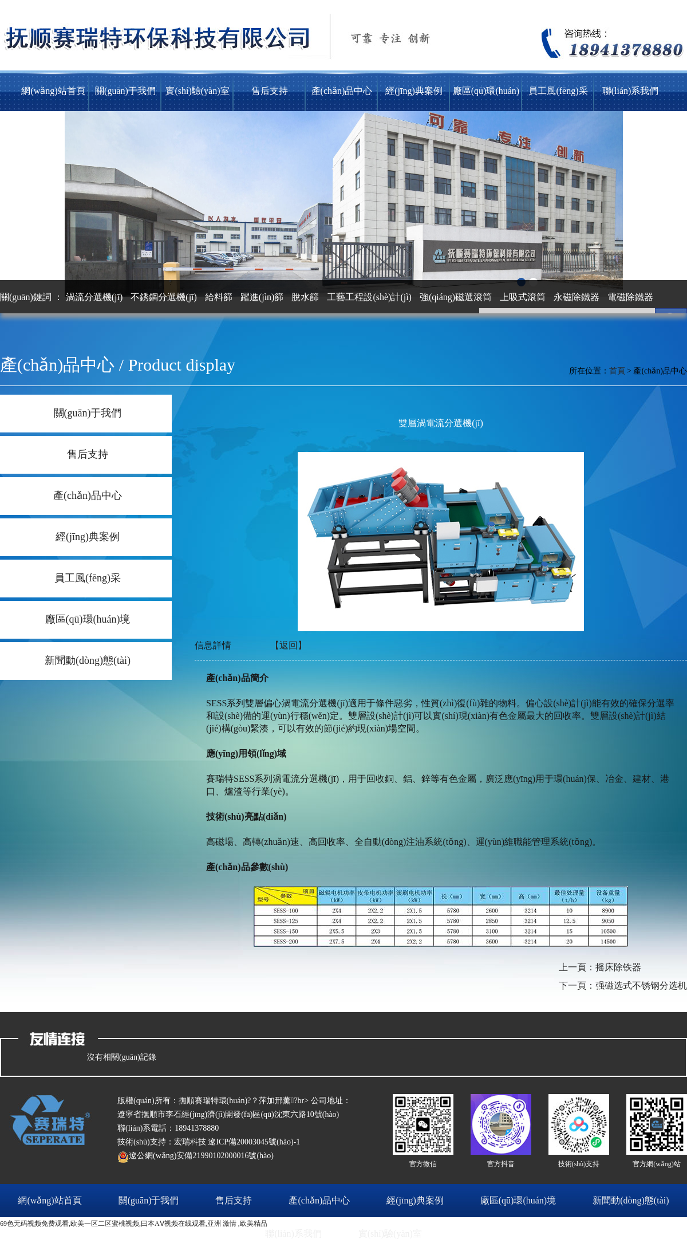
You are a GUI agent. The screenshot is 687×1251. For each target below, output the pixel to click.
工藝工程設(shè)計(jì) (369, 297)
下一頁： (577, 985)
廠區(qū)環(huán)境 (486, 98)
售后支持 (269, 91)
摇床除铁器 (618, 967)
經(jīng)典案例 (414, 91)
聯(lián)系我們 (630, 91)
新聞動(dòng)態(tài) (88, 660)
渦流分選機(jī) (94, 297)
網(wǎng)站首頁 (53, 91)
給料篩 (218, 297)
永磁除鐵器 (576, 297)
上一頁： (577, 967)
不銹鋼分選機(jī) (164, 297)
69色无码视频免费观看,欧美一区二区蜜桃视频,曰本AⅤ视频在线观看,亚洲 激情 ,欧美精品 (133, 1223)
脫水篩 (305, 297)
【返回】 (288, 645)
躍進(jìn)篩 (262, 297)
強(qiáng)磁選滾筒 (456, 297)
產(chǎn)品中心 (342, 91)
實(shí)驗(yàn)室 (197, 91)
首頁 (617, 371)
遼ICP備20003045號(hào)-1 (254, 1142)
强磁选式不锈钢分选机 (641, 985)
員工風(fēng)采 (557, 91)
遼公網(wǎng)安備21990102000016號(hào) (195, 1155)
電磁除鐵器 (630, 297)
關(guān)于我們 (125, 91)
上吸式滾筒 (523, 297)
